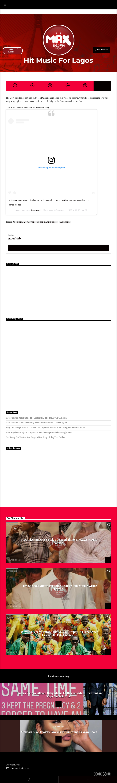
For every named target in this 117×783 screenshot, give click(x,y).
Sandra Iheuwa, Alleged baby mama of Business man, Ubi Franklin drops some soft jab (59, 694)
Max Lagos (13, 50)
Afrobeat (12, 525)
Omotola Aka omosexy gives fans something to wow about (59, 732)
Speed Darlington (47, 222)
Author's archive (58, 247)
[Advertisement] (58, 291)
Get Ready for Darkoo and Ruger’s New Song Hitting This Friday (35, 437)
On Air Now (101, 49)
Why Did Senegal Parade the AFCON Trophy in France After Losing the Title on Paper (45, 427)
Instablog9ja (36, 210)
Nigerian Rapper (26, 222)
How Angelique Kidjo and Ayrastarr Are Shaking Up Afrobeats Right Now (39, 432)
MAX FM (11, 558)
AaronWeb (14, 238)
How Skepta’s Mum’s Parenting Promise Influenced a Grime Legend (36, 422)
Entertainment (15, 617)
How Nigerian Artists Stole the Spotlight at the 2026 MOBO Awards (36, 418)
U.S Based (65, 222)
